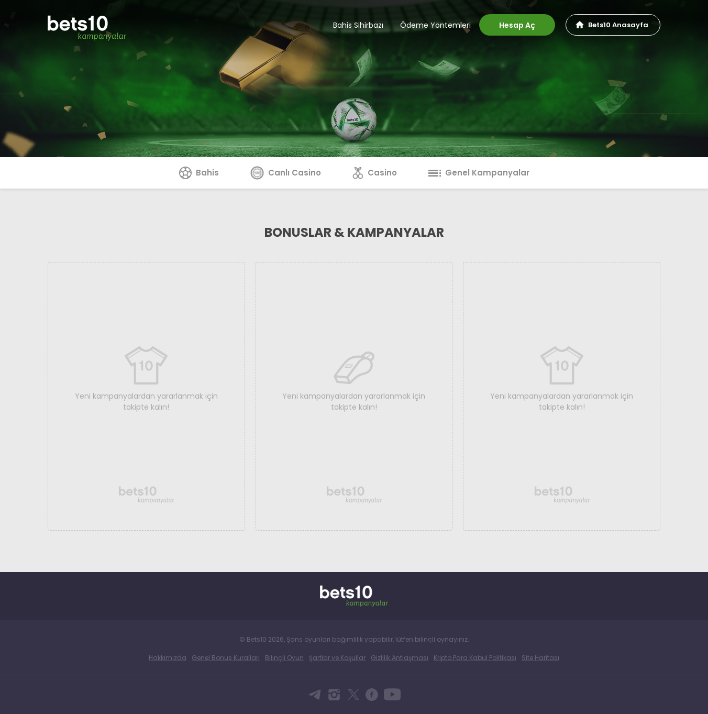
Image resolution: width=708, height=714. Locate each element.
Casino (374, 172)
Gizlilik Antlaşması (399, 657)
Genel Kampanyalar (478, 172)
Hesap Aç (517, 25)
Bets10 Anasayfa (618, 25)
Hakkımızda (167, 657)
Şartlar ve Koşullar (337, 657)
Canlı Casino (285, 172)
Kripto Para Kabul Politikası (475, 657)
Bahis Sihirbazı (358, 25)
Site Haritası (540, 657)
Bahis (199, 172)
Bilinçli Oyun (284, 657)
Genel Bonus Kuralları (226, 657)
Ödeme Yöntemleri (435, 25)
